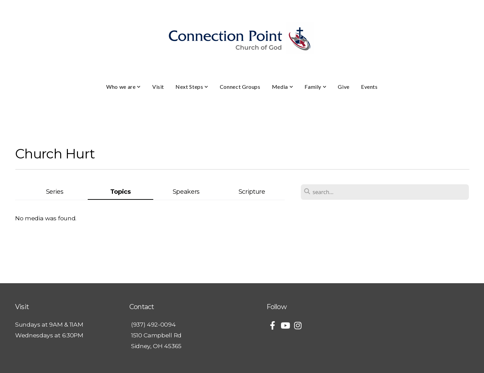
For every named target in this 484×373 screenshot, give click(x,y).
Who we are (123, 86)
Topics (120, 191)
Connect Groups (240, 86)
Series (55, 191)
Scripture (252, 191)
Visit (158, 86)
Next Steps (191, 86)
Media (282, 86)
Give (344, 86)
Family (315, 86)
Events (369, 86)
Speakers (186, 191)
